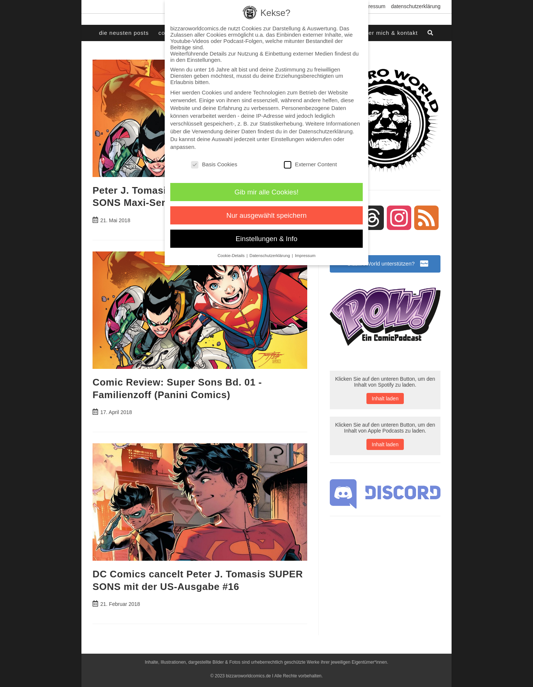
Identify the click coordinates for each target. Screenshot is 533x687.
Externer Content (310, 164)
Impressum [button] (305, 255)
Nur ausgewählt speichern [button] (267, 215)
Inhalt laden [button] (385, 400)
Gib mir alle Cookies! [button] (267, 192)
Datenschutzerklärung (415, 6)
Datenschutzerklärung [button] (270, 255)
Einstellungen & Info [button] (267, 239)
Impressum (372, 6)
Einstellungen (287, 139)
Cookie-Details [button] (232, 255)
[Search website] (431, 33)
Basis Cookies (214, 164)
